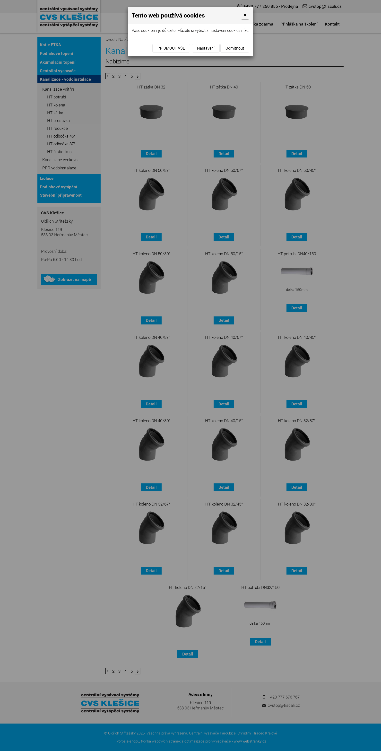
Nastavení (206, 48)
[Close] (245, 15)
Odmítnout (234, 48)
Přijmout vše (171, 48)
